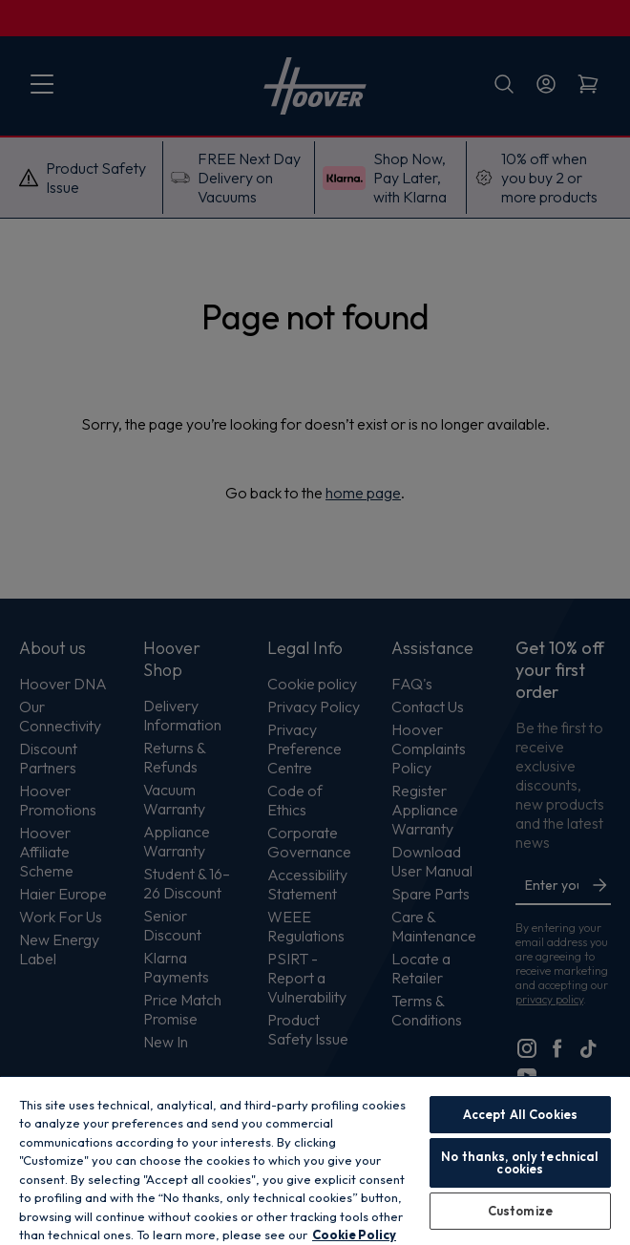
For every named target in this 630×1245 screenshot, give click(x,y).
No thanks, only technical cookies (519, 1162)
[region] (315, 1160)
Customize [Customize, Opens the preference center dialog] (520, 1210)
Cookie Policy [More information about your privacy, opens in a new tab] (354, 1234)
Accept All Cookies (520, 1114)
